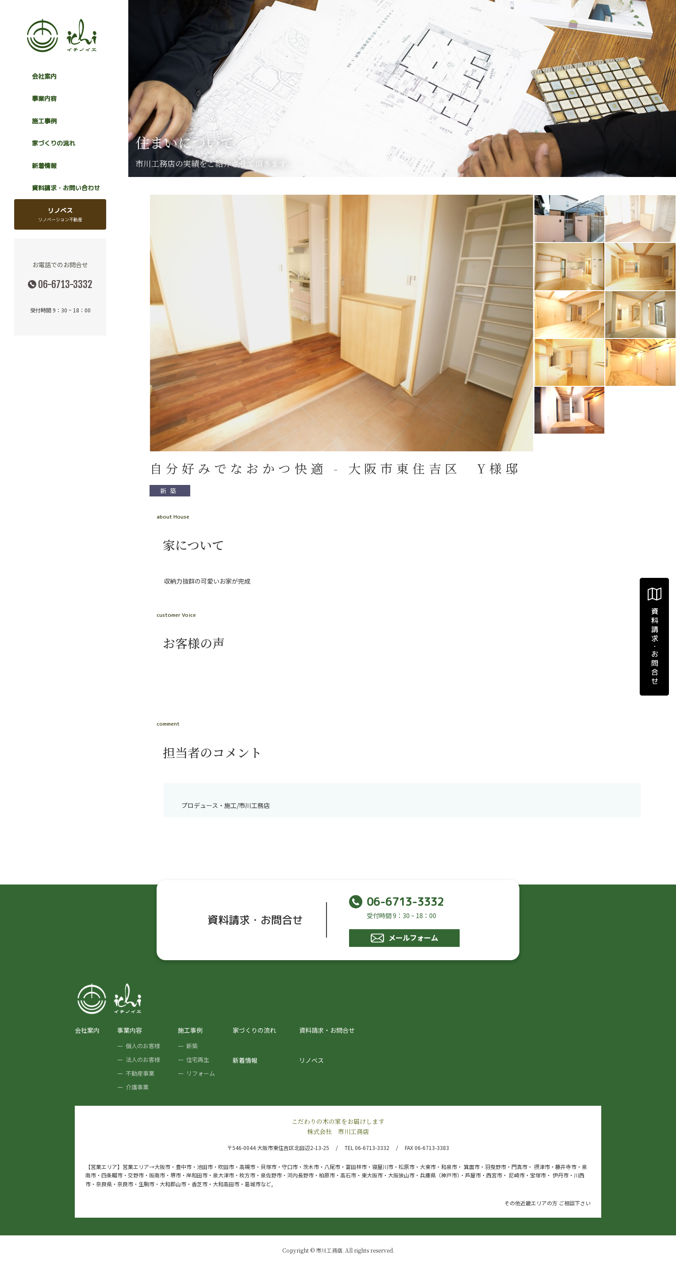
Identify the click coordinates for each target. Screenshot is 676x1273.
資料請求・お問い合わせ (66, 188)
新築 (170, 490)
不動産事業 (140, 1073)
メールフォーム (404, 937)
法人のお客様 (143, 1059)
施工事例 (190, 1030)
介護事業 (137, 1087)
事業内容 (129, 1030)
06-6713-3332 (65, 284)
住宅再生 (197, 1059)
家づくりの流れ (53, 143)
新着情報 (44, 166)
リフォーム (200, 1073)
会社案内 (44, 76)
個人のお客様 (143, 1046)
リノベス (60, 214)
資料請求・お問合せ (327, 1030)
